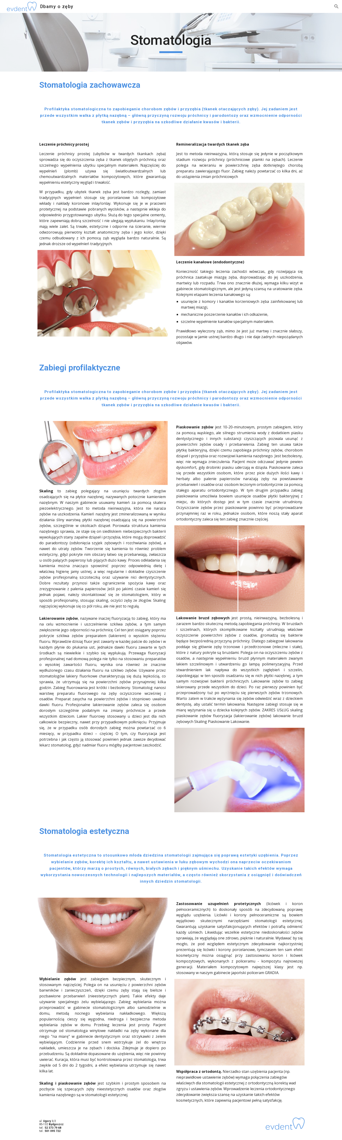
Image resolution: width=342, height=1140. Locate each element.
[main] (171, 42)
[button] (336, 6)
